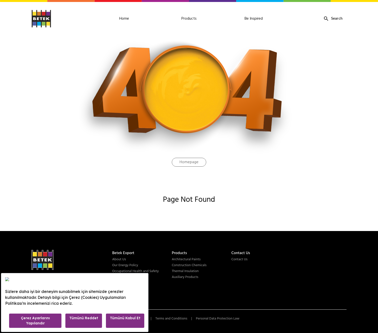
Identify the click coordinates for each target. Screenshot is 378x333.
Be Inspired (254, 19)
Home (124, 19)
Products (189, 19)
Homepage (189, 162)
